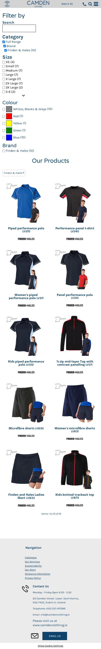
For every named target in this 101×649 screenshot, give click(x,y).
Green (17, 130)
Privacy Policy (33, 577)
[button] (90, 4)
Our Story (30, 569)
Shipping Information (37, 573)
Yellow (17, 123)
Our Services (32, 561)
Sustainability (33, 565)
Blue (16, 137)
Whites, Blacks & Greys (29, 109)
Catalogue (31, 557)
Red (16, 116)
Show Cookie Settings (50, 645)
